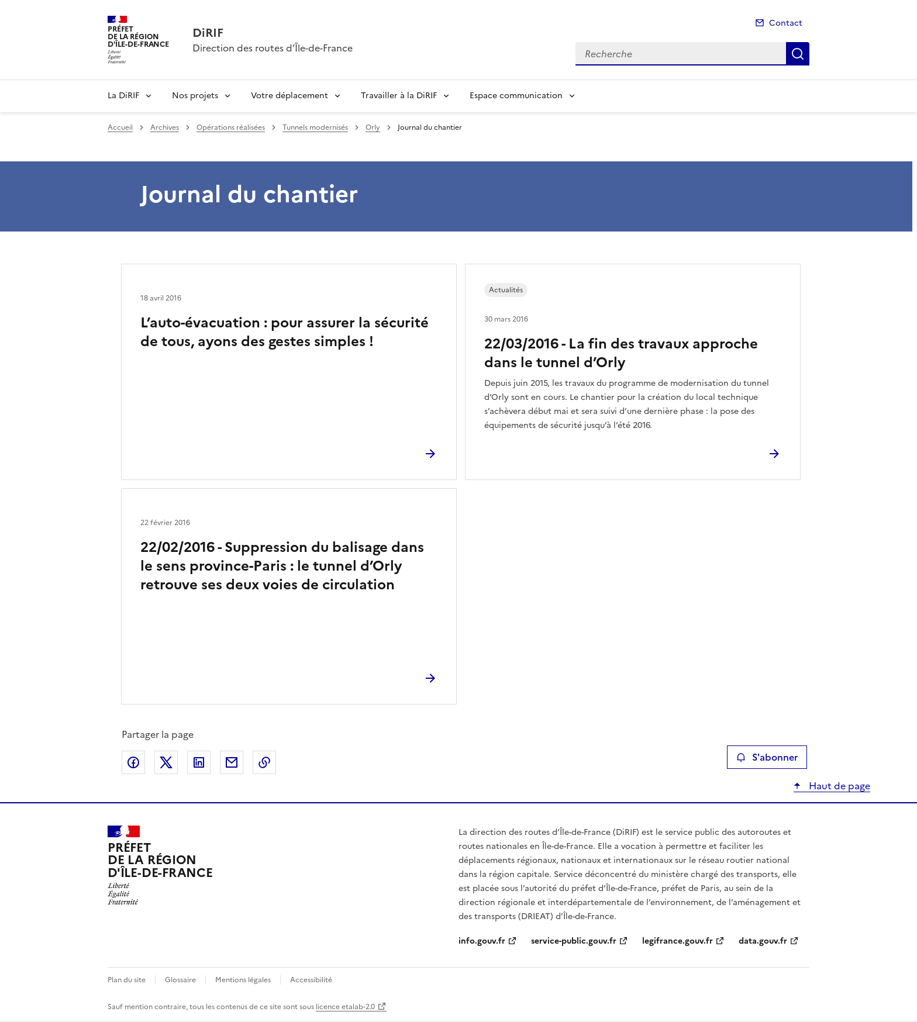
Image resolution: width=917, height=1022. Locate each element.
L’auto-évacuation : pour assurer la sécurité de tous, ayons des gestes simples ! (284, 332)
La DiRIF (123, 95)
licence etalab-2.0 (345, 1007)
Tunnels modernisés (315, 127)
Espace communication (516, 95)
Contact (785, 23)
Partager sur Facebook (133, 762)
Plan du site (127, 980)
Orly (373, 127)
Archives (164, 127)
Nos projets (195, 95)
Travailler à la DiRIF (399, 95)
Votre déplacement (289, 95)
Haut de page (838, 786)
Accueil (120, 127)
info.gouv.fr (481, 941)
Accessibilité (311, 980)
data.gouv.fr (763, 941)
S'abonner (767, 757)
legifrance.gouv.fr (677, 941)
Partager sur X (166, 762)
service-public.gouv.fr (573, 941)
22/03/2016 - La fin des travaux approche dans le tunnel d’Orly (621, 353)
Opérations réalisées (230, 127)
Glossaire (180, 980)
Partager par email (231, 762)
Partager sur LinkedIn (199, 762)
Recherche (797, 53)
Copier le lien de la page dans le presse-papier (264, 762)
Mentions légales (243, 980)
